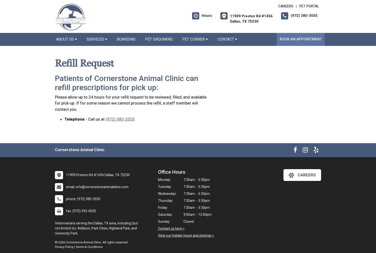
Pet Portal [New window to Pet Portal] (309, 6)
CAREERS (285, 6)
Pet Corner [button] (195, 39)
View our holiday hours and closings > (186, 235)
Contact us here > (171, 228)
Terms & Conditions (89, 247)
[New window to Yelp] (316, 151)
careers (302, 175)
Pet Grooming (159, 39)
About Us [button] (66, 39)
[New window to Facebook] (295, 151)
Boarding (126, 39)
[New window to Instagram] (305, 151)
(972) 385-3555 (120, 119)
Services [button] (97, 39)
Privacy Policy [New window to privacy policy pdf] (64, 247)
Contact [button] (227, 39)
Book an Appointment (301, 39)
